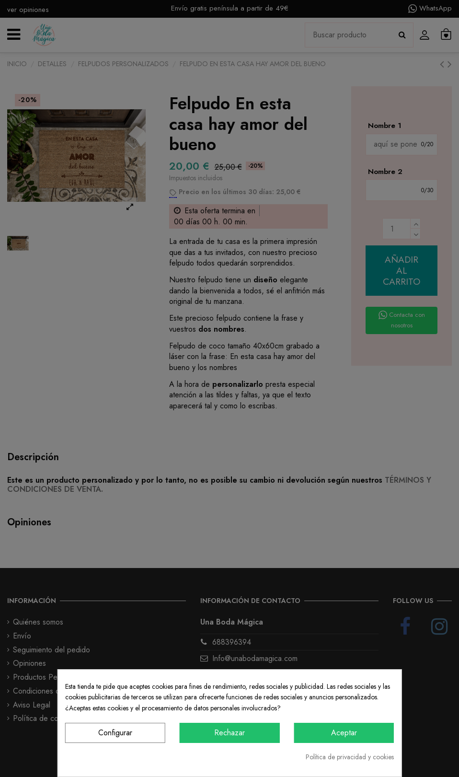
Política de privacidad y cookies (350, 757)
